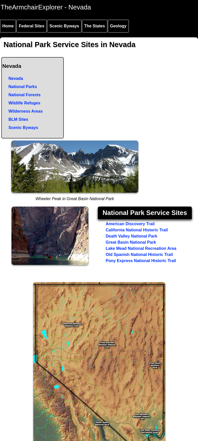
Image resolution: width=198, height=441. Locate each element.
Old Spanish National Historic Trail (139, 254)
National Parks (22, 86)
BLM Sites (18, 119)
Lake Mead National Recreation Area (141, 248)
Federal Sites (31, 26)
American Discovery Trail (130, 224)
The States (94, 26)
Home (8, 26)
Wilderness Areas (25, 111)
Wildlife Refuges (24, 103)
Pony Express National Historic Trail (141, 261)
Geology (118, 26)
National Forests (24, 95)
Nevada (15, 78)
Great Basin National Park (131, 242)
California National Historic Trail (137, 230)
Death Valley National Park (131, 236)
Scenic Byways (64, 26)
